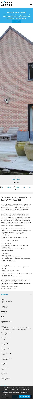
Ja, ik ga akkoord (25, 396)
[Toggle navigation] (31, 3)
